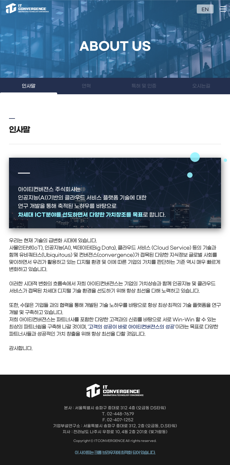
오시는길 (201, 86)
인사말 (28, 86)
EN (205, 9)
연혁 (86, 86)
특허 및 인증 (143, 86)
